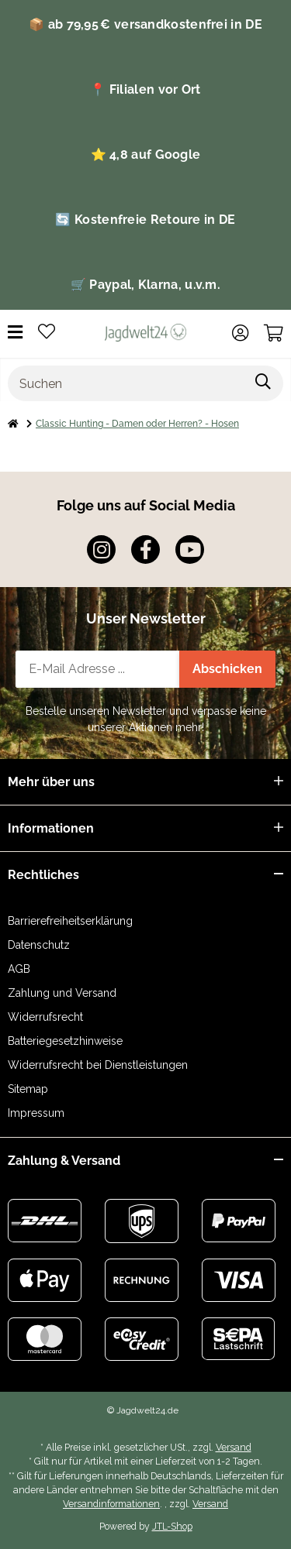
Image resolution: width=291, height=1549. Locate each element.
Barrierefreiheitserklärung (70, 921)
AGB (19, 969)
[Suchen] (126, 383)
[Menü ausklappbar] (15, 332)
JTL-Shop (172, 1526)
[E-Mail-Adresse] (98, 669)
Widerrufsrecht (45, 1017)
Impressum (36, 1113)
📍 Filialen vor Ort (145, 89)
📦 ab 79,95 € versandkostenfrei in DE (145, 24)
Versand (233, 1447)
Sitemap (28, 1089)
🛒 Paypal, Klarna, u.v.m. (145, 284)
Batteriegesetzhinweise (65, 1041)
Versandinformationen (111, 1504)
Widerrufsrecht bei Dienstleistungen (98, 1065)
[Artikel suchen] (263, 383)
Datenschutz (39, 945)
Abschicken (227, 668)
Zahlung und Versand (62, 993)
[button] (240, 333)
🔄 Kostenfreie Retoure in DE (145, 219)
